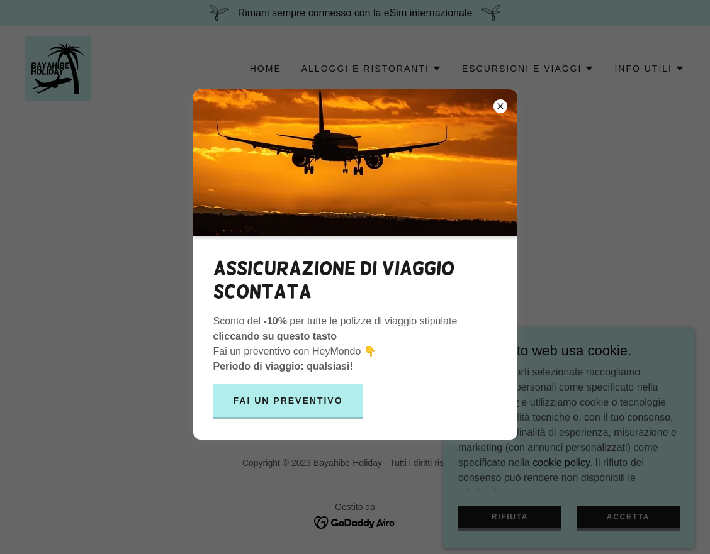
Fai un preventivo (288, 401)
